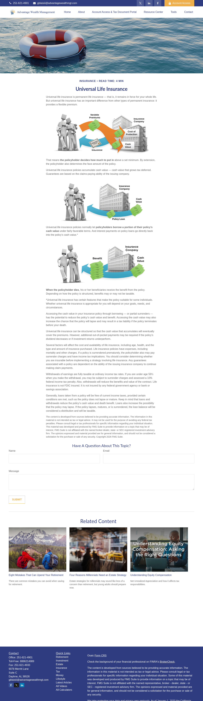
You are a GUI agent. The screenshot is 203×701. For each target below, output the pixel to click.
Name (12, 450)
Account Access (179, 3)
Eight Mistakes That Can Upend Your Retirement (36, 575)
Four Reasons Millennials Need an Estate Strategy (97, 575)
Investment (62, 660)
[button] (67, 12)
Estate (59, 664)
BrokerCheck (167, 661)
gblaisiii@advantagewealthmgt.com (55, 3)
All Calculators (64, 689)
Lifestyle (60, 679)
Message (14, 471)
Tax (58, 671)
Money (60, 675)
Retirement (62, 657)
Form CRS (101, 655)
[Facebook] (157, 3)
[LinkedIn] (149, 3)
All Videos (61, 686)
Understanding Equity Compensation (151, 575)
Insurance (61, 668)
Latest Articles (64, 682)
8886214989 (27, 661)
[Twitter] (140, 3)
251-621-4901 (19, 3)
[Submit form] (17, 500)
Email (106, 450)
